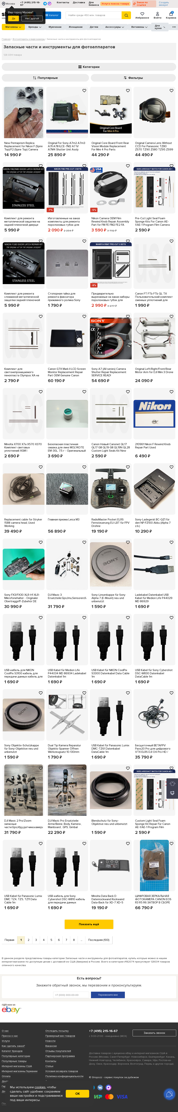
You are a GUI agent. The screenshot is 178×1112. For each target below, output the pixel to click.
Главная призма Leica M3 (63, 519)
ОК (77, 1094)
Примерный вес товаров (60, 1035)
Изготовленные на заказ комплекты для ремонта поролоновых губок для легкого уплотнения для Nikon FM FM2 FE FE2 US (64, 225)
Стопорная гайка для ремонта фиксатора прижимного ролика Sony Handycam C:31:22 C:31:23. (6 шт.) (66, 300)
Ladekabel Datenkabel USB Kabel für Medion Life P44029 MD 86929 (153, 598)
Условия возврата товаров (61, 1071)
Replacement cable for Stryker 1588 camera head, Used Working (23, 523)
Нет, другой (32, 18)
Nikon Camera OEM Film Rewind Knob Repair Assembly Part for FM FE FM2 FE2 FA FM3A (110, 223)
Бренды (34, 26)
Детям (94, 26)
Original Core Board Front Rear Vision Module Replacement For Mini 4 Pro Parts (110, 146)
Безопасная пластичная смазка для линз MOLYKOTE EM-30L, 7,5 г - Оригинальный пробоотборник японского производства (67, 450)
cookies (40, 1087)
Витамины (139, 26)
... (81, 940)
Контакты (63, 2)
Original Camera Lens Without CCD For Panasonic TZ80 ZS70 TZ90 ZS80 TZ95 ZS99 (154, 146)
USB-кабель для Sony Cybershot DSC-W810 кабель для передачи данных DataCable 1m (66, 901)
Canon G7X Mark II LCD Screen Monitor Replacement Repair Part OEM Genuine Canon (67, 372)
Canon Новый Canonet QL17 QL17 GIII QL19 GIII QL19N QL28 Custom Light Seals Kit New (111, 447)
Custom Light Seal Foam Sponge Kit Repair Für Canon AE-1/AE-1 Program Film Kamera (152, 825)
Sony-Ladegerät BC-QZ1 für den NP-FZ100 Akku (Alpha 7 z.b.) (153, 523)
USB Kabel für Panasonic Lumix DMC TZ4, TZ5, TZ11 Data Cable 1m (23, 899)
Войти (157, 15)
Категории (89, 67)
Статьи (49, 1066)
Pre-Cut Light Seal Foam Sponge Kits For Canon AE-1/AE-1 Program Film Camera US (152, 223)
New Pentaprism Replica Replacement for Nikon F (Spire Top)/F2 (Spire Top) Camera (23, 146)
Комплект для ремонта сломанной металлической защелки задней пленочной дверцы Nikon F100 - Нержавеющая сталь (22, 300)
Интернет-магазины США (17, 1066)
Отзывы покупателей (58, 1051)
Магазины (13, 26)
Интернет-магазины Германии (19, 1071)
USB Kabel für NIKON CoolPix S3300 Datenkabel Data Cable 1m (111, 673)
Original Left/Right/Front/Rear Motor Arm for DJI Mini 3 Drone (154, 370)
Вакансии (51, 1046)
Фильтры (133, 78)
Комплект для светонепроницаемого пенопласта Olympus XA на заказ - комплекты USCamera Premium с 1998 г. (23, 375)
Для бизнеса (94, 3)
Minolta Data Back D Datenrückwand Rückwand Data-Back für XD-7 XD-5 (108, 899)
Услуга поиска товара (115, 3)
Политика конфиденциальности (64, 1076)
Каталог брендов (12, 1051)
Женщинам (76, 26)
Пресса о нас (10, 1035)
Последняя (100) (98, 940)
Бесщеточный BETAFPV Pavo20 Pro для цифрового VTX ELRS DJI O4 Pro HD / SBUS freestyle (152, 750)
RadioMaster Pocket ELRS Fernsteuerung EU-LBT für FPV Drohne (111, 523)
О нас (5, 1030)
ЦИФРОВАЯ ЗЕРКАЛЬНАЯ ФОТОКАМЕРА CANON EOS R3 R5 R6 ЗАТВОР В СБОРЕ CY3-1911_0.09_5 (153, 901)
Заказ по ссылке (142, 3)
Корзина (171, 15)
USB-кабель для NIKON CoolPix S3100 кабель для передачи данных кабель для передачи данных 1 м (23, 675)
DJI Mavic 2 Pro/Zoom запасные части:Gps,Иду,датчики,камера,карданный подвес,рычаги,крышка (31, 825)
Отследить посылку (57, 1030)
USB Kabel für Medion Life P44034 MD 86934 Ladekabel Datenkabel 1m (67, 673)
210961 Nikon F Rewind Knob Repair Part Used (153, 445)
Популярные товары (14, 1061)
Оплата (6, 1076)
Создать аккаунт (164, 3)
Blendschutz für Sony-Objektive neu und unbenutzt (109, 822)
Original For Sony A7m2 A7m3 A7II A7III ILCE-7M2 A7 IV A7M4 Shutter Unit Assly (66, 146)
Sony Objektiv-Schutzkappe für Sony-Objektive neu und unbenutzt (21, 749)
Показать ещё (89, 924)
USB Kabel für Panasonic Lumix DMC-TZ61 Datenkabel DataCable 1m (110, 749)
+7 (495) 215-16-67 (30, 3)
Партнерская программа (60, 1056)
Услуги (6, 1040)
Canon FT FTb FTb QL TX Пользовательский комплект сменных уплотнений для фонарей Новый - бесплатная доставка (154, 300)
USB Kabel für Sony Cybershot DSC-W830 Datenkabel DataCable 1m (154, 673)
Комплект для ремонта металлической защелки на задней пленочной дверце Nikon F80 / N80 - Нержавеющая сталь (22, 225)
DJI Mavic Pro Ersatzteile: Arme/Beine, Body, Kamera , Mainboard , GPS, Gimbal (65, 824)
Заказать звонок (154, 1033)
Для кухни (160, 27)
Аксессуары (114, 26)
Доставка (79, 2)
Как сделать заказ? (13, 1046)
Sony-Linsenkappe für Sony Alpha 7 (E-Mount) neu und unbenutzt (108, 598)
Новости (50, 1040)
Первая (9, 940)
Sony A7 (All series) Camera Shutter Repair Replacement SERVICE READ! (109, 372)
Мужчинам (55, 26)
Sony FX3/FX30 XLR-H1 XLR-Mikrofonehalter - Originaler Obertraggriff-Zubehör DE (22, 598)
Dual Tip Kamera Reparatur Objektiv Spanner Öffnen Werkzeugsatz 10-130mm (64, 749)
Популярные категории (16, 1056)
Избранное (142, 15)
